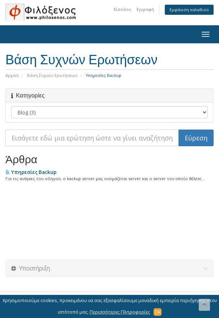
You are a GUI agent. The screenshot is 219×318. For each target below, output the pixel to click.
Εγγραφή (145, 9)
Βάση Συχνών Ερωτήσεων (52, 75)
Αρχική (12, 75)
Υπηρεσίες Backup (30, 172)
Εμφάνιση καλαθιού (189, 9)
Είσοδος (122, 9)
